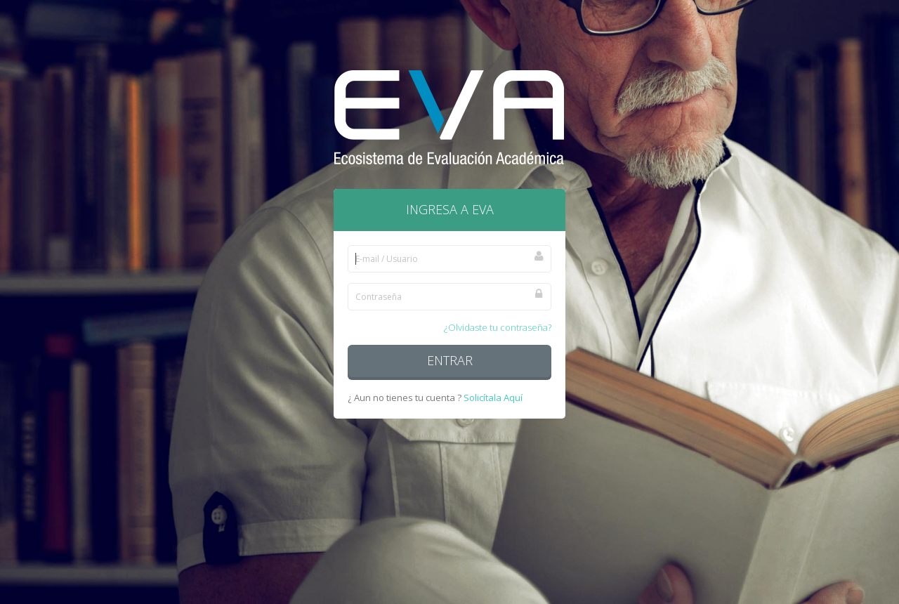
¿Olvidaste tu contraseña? (497, 327)
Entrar (450, 360)
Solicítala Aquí (493, 397)
